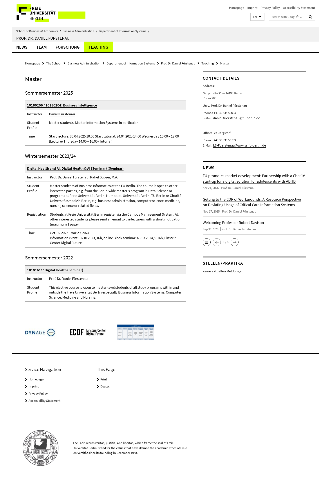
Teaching (98, 47)
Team (41, 47)
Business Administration (80, 31)
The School (53, 63)
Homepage (236, 8)
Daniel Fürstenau (62, 114)
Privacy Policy (270, 8)
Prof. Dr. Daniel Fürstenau (42, 38)
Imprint (252, 8)
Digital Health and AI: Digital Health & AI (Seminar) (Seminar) (75, 168)
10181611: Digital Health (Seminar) (55, 270)
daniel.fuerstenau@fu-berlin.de (234, 118)
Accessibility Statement (299, 8)
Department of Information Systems (124, 31)
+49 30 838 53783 (225, 140)
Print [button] (103, 379)
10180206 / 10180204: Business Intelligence (62, 105)
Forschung (68, 47)
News (21, 47)
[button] (257, 17)
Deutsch (105, 386)
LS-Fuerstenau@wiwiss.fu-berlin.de (237, 145)
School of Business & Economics (38, 31)
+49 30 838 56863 (225, 113)
